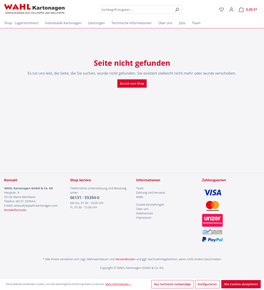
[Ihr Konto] (231, 9)
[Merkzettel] (221, 9)
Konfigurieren (207, 284)
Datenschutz (144, 213)
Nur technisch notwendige (172, 284)
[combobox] (135, 9)
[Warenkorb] (248, 9)
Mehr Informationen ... (118, 284)
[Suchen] (177, 9)
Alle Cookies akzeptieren (241, 284)
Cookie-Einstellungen (150, 204)
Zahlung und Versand (150, 193)
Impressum (143, 218)
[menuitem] (165, 188)
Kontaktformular (15, 210)
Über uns (142, 209)
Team (140, 188)
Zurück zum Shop (132, 83)
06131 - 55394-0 (84, 197)
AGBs (139, 197)
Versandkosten (125, 259)
